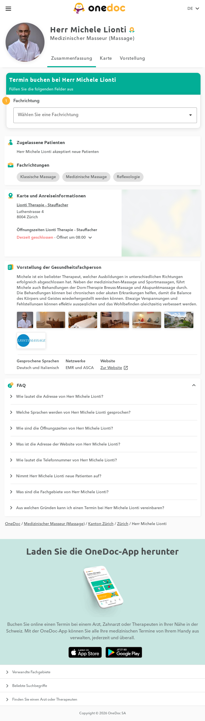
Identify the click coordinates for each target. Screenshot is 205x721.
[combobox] (105, 115)
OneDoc (12, 524)
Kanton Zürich (100, 524)
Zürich (122, 524)
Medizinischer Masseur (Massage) (54, 524)
